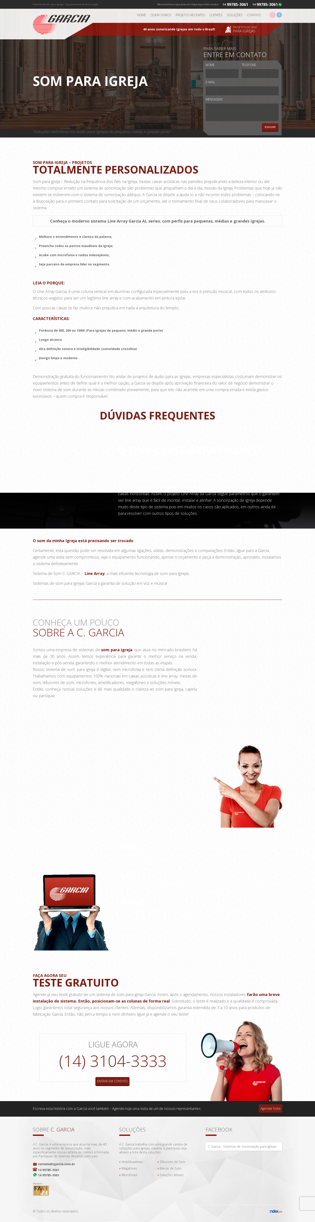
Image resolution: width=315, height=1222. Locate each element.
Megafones (129, 1168)
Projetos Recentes (190, 15)
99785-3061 (267, 4)
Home (141, 15)
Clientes (215, 15)
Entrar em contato (112, 1081)
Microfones (129, 1175)
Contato (254, 15)
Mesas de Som (170, 1168)
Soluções (235, 15)
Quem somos (160, 15)
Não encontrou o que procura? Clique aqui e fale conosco (187, 4)
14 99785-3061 (48, 1170)
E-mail (210, 82)
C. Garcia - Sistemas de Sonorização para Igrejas (242, 1146)
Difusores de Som (172, 1162)
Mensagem (214, 99)
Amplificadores (132, 1162)
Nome (210, 65)
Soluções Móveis (172, 1175)
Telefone (249, 65)
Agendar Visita (270, 1108)
